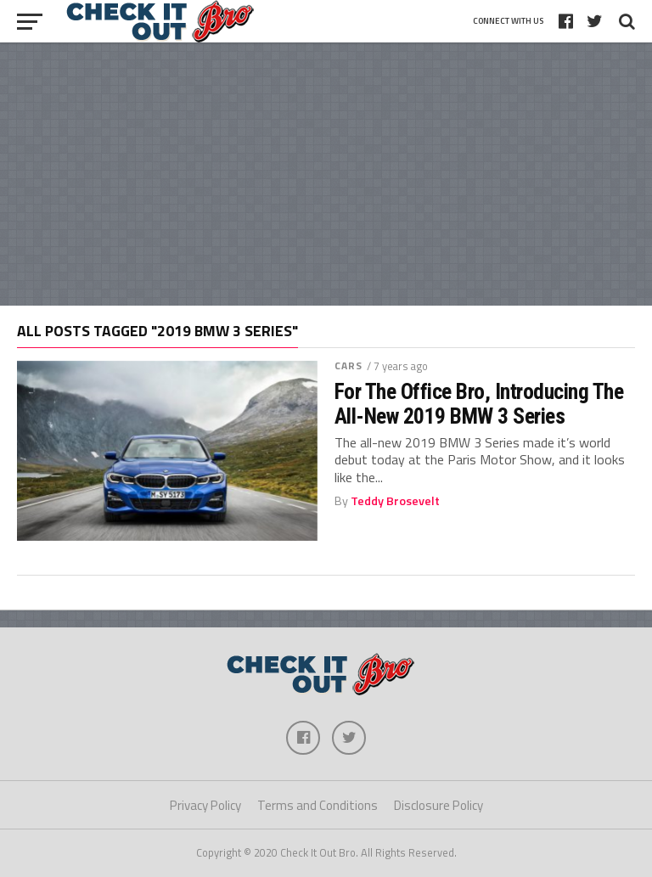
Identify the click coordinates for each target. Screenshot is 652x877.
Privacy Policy (205, 805)
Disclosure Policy (438, 805)
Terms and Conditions (317, 805)
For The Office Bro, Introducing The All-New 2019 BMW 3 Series (478, 403)
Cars (348, 365)
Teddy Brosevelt (395, 501)
